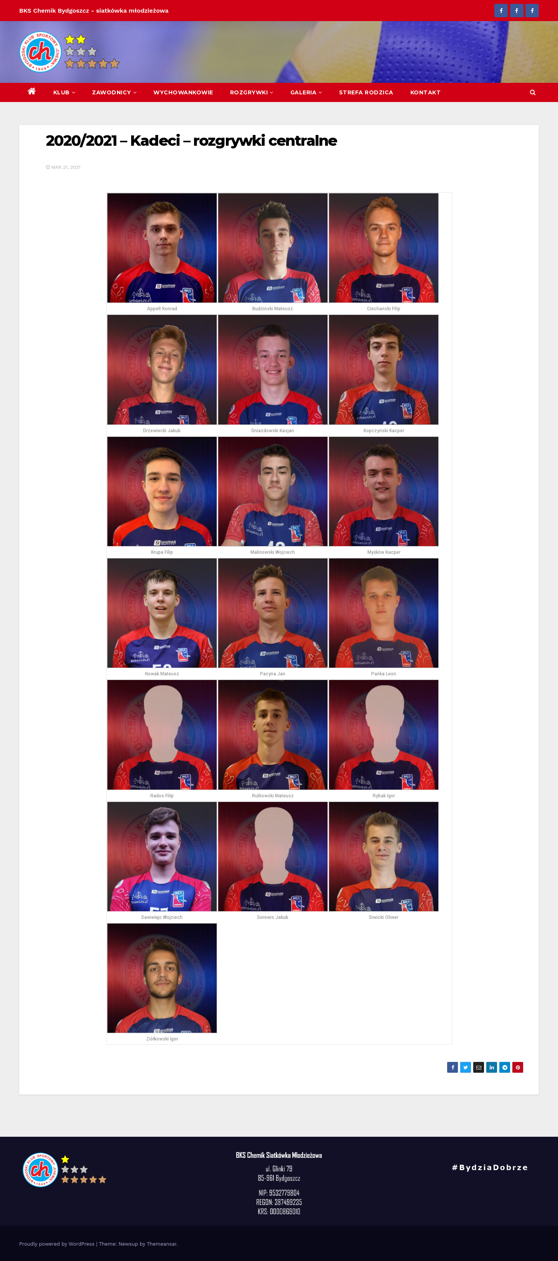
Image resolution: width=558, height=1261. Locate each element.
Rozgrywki (251, 92)
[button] (533, 92)
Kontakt (425, 92)
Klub (64, 92)
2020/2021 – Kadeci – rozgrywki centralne (191, 141)
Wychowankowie (183, 92)
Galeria (306, 92)
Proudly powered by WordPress (57, 1244)
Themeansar (161, 1244)
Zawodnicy (114, 92)
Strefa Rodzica (366, 92)
